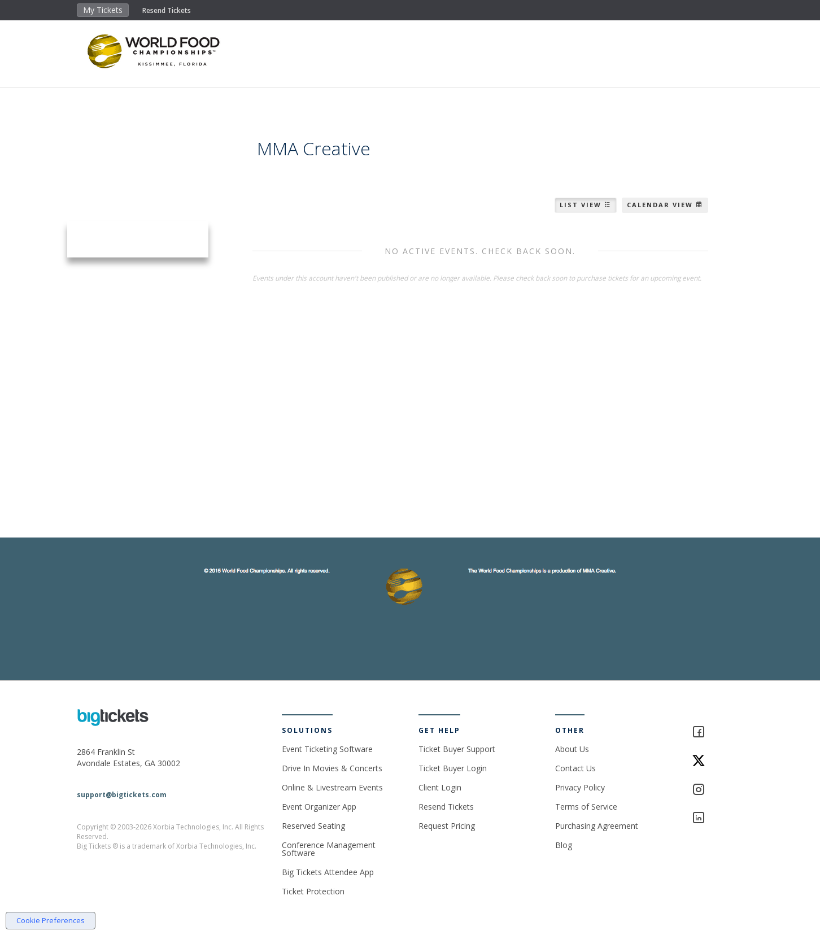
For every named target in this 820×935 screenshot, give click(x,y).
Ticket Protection (313, 891)
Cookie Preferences (50, 920)
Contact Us (575, 768)
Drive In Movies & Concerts (332, 768)
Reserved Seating (313, 825)
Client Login (439, 787)
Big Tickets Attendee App (328, 872)
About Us (572, 749)
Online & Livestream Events (332, 787)
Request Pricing (446, 825)
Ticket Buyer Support (456, 749)
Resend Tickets (166, 10)
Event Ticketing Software (327, 749)
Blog (563, 845)
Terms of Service (586, 806)
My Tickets (103, 10)
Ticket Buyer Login (452, 768)
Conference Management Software (329, 849)
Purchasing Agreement (596, 825)
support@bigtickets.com (122, 794)
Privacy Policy (580, 787)
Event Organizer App (319, 806)
